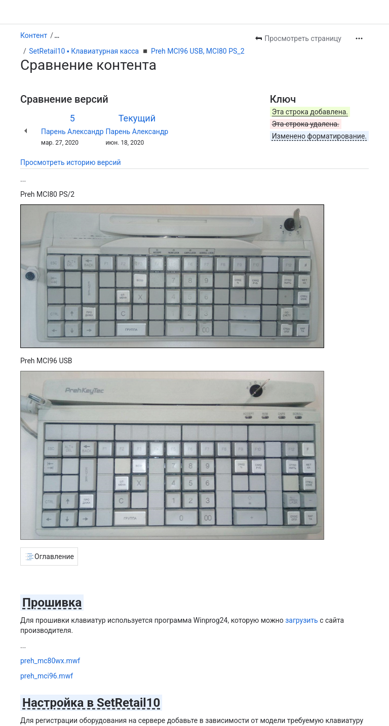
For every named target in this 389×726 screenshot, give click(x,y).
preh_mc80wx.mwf (50, 661)
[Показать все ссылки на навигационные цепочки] (56, 35)
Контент (33, 35)
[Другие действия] (359, 38)
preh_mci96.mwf (46, 676)
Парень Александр (72, 131)
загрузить (301, 620)
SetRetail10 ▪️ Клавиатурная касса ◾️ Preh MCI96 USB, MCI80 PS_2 (136, 51)
